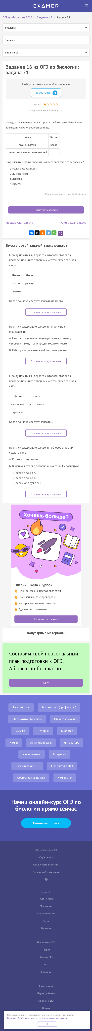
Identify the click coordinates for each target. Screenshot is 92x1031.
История (43, 731)
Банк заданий (46, 986)
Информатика (32, 754)
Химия (14, 742)
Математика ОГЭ (62, 766)
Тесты (46, 964)
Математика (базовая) (27, 719)
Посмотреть (46, 92)
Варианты (46, 971)
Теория (46, 949)
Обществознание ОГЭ (31, 777)
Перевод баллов (46, 993)
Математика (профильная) (59, 707)
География (59, 754)
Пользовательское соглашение (53, 1018)
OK (47, 1024)
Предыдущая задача (19, 222)
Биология (67, 731)
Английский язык (40, 742)
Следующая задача (73, 222)
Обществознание (65, 719)
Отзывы (46, 1008)
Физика (20, 731)
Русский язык (21, 707)
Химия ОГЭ (65, 777)
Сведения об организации (46, 872)
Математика (46, 905)
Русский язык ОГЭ (27, 766)
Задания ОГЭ (46, 957)
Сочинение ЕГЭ (46, 1000)
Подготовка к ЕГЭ (46, 942)
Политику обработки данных (21, 1018)
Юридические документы (46, 864)
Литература (71, 742)
